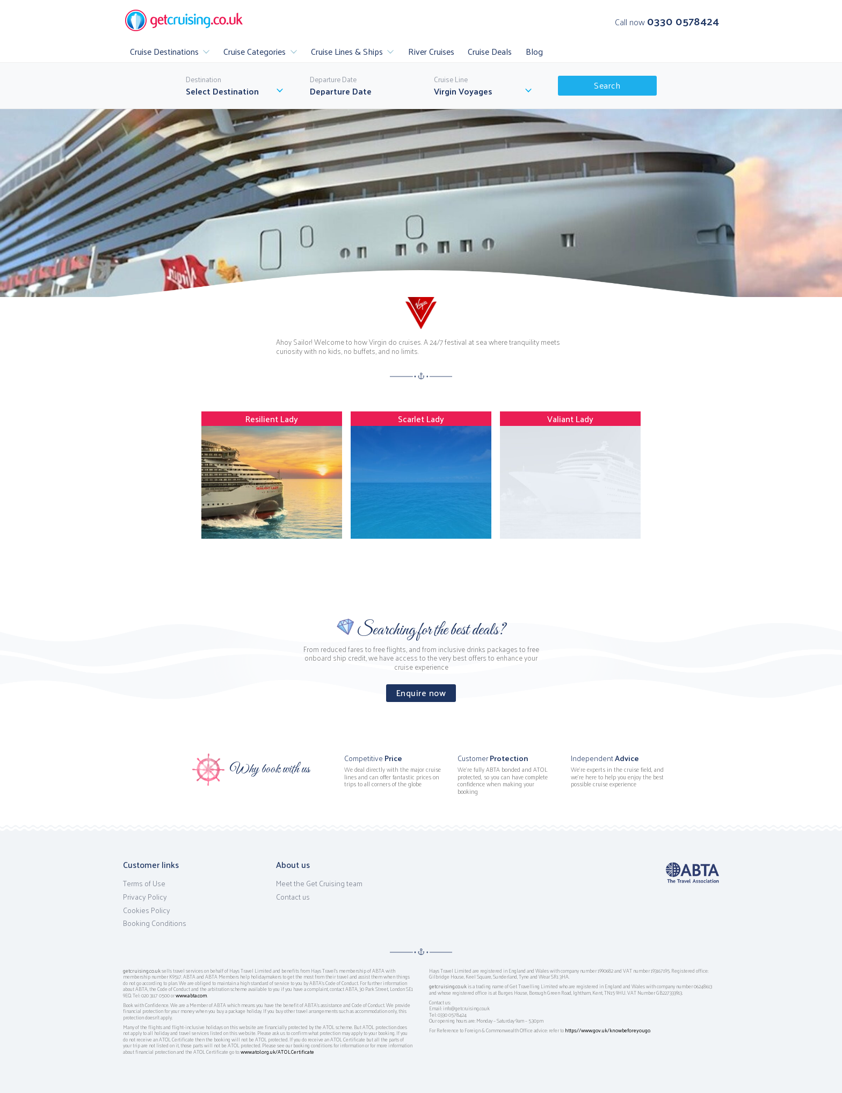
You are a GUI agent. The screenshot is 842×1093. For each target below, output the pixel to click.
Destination (203, 79)
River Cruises (431, 51)
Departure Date (333, 79)
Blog (534, 51)
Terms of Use (144, 883)
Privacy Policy (145, 897)
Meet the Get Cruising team (319, 883)
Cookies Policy (146, 910)
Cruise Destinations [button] (164, 51)
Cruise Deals (490, 51)
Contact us (293, 897)
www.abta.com (191, 995)
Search (607, 85)
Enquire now (421, 692)
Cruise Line (451, 79)
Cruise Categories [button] (254, 51)
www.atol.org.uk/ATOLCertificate (277, 1051)
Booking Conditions (154, 923)
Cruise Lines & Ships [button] (347, 51)
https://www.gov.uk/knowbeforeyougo (607, 1030)
